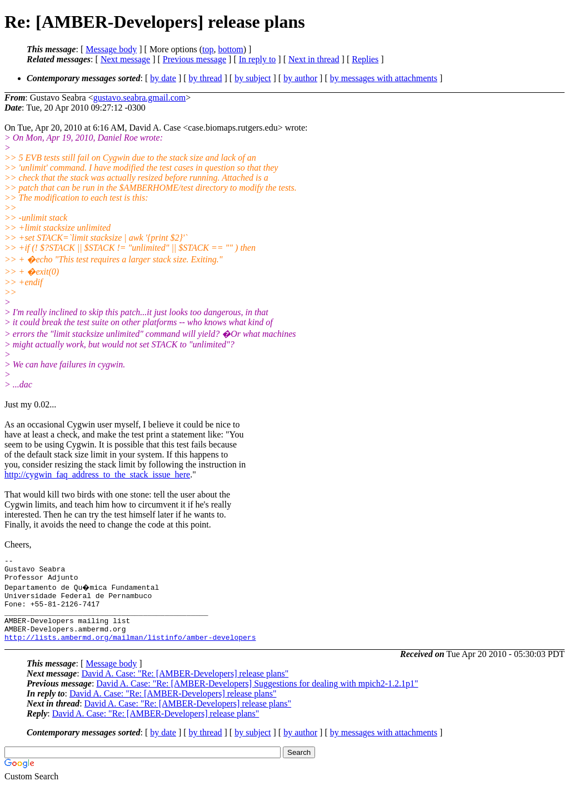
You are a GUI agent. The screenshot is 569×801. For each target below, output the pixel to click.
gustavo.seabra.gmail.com (139, 97)
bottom (230, 49)
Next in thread (314, 59)
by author (300, 78)
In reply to (257, 59)
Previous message (194, 59)
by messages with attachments (383, 78)
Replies (365, 59)
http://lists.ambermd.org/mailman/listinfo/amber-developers (130, 652)
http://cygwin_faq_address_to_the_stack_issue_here (97, 474)
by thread (205, 78)
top (207, 49)
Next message (125, 59)
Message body (111, 49)
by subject (252, 78)
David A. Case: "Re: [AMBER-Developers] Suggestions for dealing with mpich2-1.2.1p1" (257, 698)
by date (163, 78)
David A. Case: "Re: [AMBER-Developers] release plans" (185, 688)
